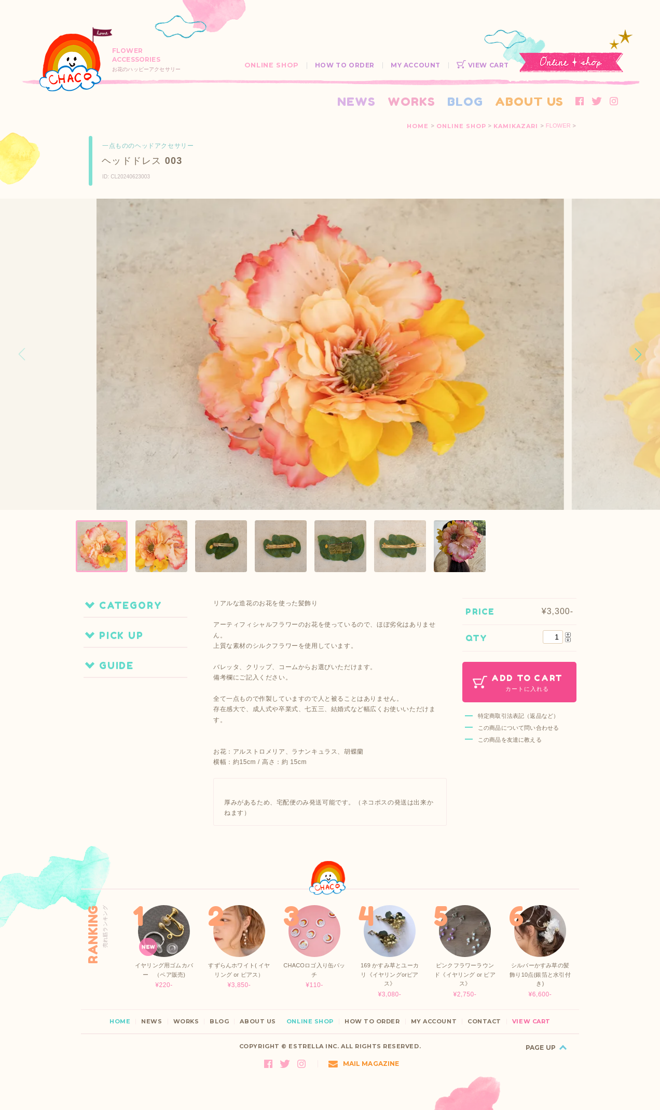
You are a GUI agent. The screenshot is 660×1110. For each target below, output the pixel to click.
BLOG (465, 101)
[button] (638, 354)
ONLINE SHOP (271, 65)
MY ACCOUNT (416, 65)
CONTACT (484, 1021)
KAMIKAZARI (515, 126)
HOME (418, 126)
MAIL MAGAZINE (364, 1063)
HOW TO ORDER (345, 65)
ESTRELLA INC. (313, 1046)
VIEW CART (483, 65)
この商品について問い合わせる (518, 728)
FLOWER (558, 126)
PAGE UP (541, 1047)
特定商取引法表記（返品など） (518, 716)
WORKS (411, 101)
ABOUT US (529, 101)
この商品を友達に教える (510, 740)
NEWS (356, 101)
